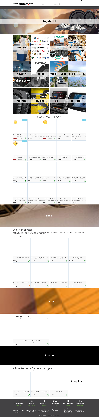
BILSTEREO (15, 397)
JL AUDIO (74, 397)
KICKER (58, 397)
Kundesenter (15, 1)
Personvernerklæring (35, 1)
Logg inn (84, 1)
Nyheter (27, 1)
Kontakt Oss (21, 1)
